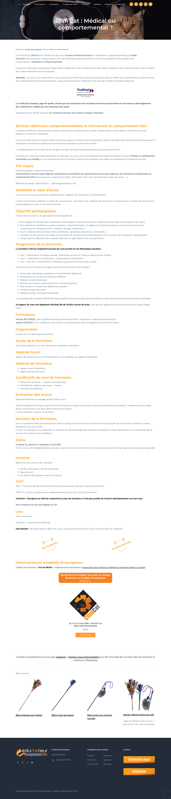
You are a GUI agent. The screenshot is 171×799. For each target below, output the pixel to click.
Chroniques (107, 764)
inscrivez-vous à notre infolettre (84, 657)
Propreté (90, 755)
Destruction (91, 760)
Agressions (107, 760)
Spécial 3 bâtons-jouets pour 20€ (138, 715)
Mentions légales (45, 791)
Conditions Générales (60, 791)
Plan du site (73, 791)
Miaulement (107, 755)
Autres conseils (92, 764)
